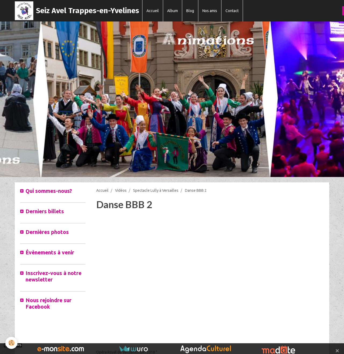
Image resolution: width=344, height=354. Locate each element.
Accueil (152, 11)
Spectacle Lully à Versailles (155, 190)
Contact (232, 11)
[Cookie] (11, 343)
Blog (190, 11)
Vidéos (121, 190)
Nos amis (209, 11)
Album (172, 11)
